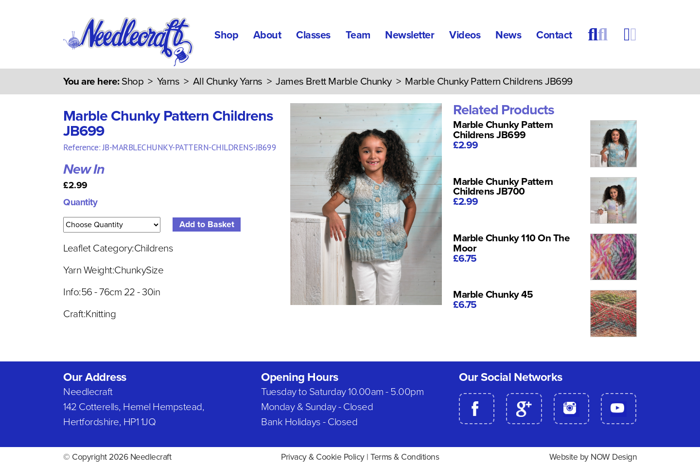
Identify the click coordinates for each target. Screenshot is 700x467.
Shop (226, 35)
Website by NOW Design (593, 457)
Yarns (168, 81)
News (508, 35)
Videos (464, 35)
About (267, 35)
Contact (554, 35)
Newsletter (409, 35)
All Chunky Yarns (227, 81)
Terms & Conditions (404, 457)
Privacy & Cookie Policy (323, 457)
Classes (313, 35)
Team (358, 35)
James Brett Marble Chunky (334, 81)
